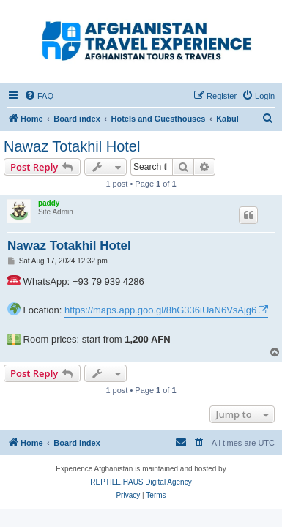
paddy (48, 203)
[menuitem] (38, 96)
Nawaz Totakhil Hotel (72, 146)
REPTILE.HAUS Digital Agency (140, 482)
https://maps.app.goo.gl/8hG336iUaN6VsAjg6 (160, 309)
